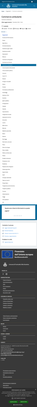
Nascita (4, 136)
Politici (4, 288)
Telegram (22, 28)
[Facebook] (3, 274)
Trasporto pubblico (6, 188)
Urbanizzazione (5, 194)
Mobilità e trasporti (7, 307)
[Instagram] (6, 274)
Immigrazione (5, 103)
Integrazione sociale (6, 114)
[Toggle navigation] (2, 5)
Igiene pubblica (5, 101)
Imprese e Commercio (7, 303)
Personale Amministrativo (9, 290)
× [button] (35, 389)
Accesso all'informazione (7, 37)
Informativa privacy (7, 387)
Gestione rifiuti (5, 95)
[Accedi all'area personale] (32, 1)
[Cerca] (34, 6)
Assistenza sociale (6, 51)
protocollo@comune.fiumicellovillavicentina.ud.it (12, 355)
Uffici (4, 284)
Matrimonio (5, 125)
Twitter (10, 28)
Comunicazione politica (7, 70)
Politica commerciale (7, 153)
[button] (18, 404)
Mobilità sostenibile (6, 131)
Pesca (3, 144)
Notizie (4, 326)
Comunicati (5, 328)
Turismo (4, 191)
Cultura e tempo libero (8, 301)
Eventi (4, 338)
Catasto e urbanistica (7, 305)
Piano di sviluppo (6, 147)
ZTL (3, 202)
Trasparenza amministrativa (8, 186)
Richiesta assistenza (7, 377)
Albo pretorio (6, 385)
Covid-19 (4, 76)
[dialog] (18, 397)
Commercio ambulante (7, 65)
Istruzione (4, 120)
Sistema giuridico (6, 169)
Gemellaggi (4, 92)
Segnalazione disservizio (8, 373)
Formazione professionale (8, 90)
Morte (3, 133)
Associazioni (5, 54)
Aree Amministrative (7, 282)
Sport (3, 175)
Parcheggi (4, 139)
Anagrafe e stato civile (8, 299)
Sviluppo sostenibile (6, 177)
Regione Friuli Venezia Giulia (8, 1)
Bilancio (4, 57)
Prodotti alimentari (6, 158)
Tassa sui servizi (5, 180)
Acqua (3, 40)
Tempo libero (5, 183)
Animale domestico (6, 46)
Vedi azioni (4, 32)
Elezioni (4, 79)
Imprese (4, 109)
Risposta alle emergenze (7, 166)
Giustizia (4, 98)
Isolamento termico (6, 117)
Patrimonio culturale (7, 142)
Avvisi (4, 330)
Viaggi (3, 197)
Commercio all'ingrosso (7, 59)
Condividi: (5, 26)
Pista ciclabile (5, 150)
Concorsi (4, 73)
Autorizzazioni (6, 320)
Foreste (4, 87)
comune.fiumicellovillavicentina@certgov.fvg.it (13, 352)
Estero (3, 84)
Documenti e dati (7, 292)
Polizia (3, 155)
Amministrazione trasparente (9, 383)
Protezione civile (6, 161)
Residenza (4, 164)
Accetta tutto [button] (13, 401)
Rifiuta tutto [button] (24, 401)
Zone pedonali (5, 199)
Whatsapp (16, 28)
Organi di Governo (7, 280)
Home (3, 11)
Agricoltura (4, 43)
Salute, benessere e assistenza (10, 318)
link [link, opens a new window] (31, 395)
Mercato (4, 128)
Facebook (4, 28)
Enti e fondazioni (6, 286)
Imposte (4, 106)
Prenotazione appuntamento (9, 370)
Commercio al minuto (7, 62)
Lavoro (3, 122)
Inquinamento (5, 111)
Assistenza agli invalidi (7, 48)
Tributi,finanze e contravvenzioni (10, 316)
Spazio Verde (5, 172)
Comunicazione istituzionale (8, 68)
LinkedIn (28, 28)
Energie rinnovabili (6, 81)
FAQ (4, 375)
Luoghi (4, 336)
